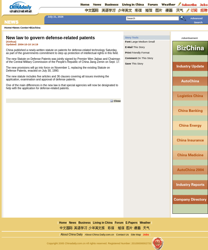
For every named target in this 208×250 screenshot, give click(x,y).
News (72, 222)
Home (63, 222)
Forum (119, 222)
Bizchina (35, 27)
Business (85, 222)
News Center (20, 27)
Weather (145, 222)
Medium (143, 41)
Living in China (102, 222)
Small (151, 41)
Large (134, 41)
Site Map (136, 234)
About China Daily (71, 234)
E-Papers (131, 222)
